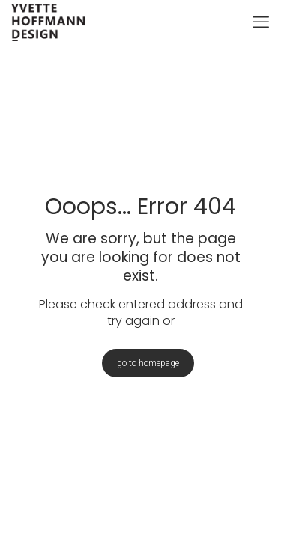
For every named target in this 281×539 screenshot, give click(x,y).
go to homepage (148, 363)
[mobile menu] (261, 22)
